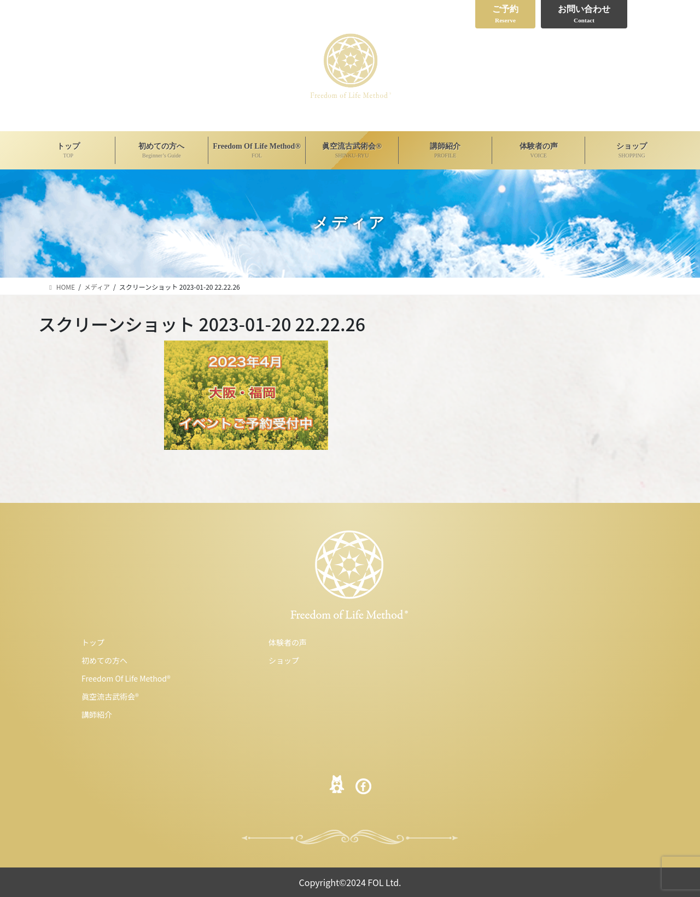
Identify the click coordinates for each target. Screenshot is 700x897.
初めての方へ (104, 660)
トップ (92, 642)
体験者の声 (288, 642)
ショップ (284, 660)
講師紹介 (96, 714)
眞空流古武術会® (110, 696)
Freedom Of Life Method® (126, 678)
